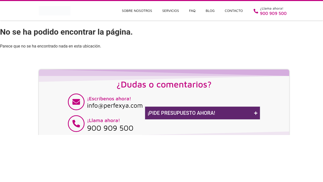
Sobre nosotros (137, 10)
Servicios (170, 10)
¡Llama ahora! (103, 120)
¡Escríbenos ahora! (109, 98)
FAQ (192, 10)
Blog (210, 10)
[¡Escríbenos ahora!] (76, 102)
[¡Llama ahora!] (76, 123)
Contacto (234, 10)
